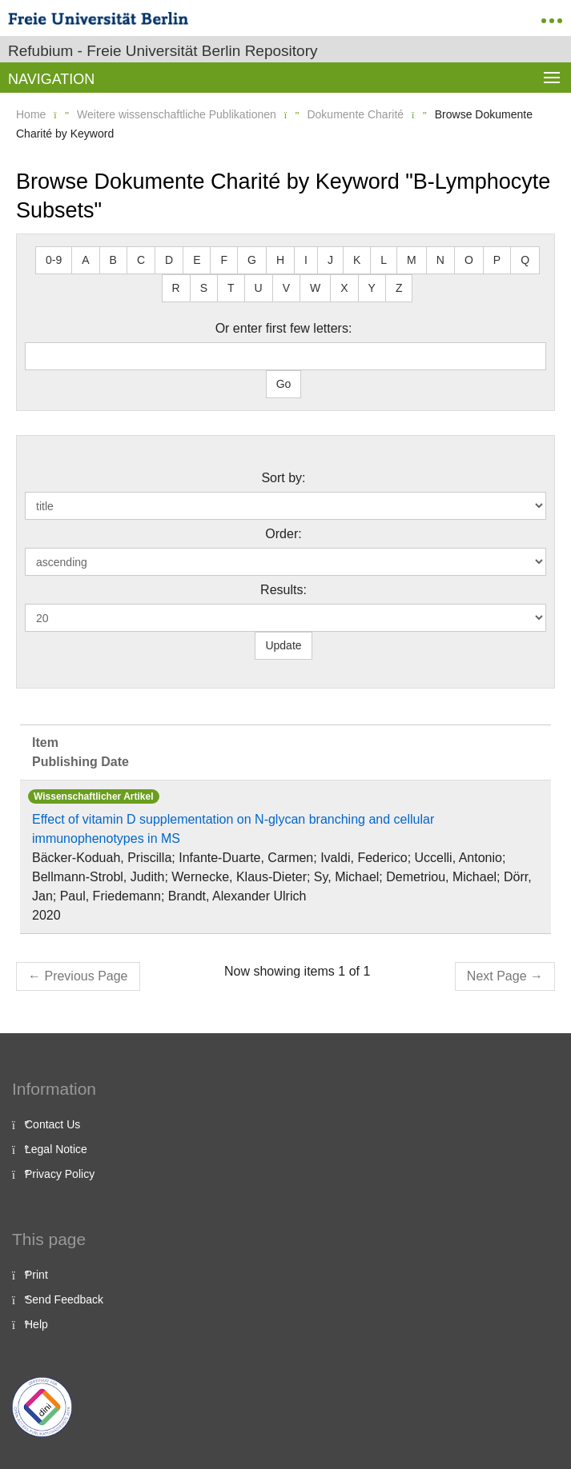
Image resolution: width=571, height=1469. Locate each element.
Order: (283, 534)
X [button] (344, 287)
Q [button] (525, 259)
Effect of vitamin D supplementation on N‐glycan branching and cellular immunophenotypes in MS (233, 828)
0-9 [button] (54, 259)
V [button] (286, 287)
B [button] (113, 259)
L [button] (383, 259)
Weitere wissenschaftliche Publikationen (176, 114)
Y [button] (372, 287)
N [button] (440, 259)
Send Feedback (64, 1299)
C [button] (141, 259)
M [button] (411, 259)
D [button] (169, 259)
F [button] (223, 259)
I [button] (306, 259)
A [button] (85, 259)
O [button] (468, 259)
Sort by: (283, 478)
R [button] (176, 287)
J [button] (330, 259)
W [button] (315, 287)
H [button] (280, 259)
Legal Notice (56, 1149)
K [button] (356, 259)
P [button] (497, 259)
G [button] (251, 259)
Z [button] (399, 287)
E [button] (196, 259)
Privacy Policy (59, 1174)
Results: (283, 590)
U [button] (259, 287)
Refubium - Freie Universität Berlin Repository (162, 50)
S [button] (203, 287)
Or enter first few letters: (283, 328)
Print (36, 1274)
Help (36, 1324)
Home (31, 114)
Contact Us (52, 1124)
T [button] (231, 287)
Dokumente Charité (355, 114)
